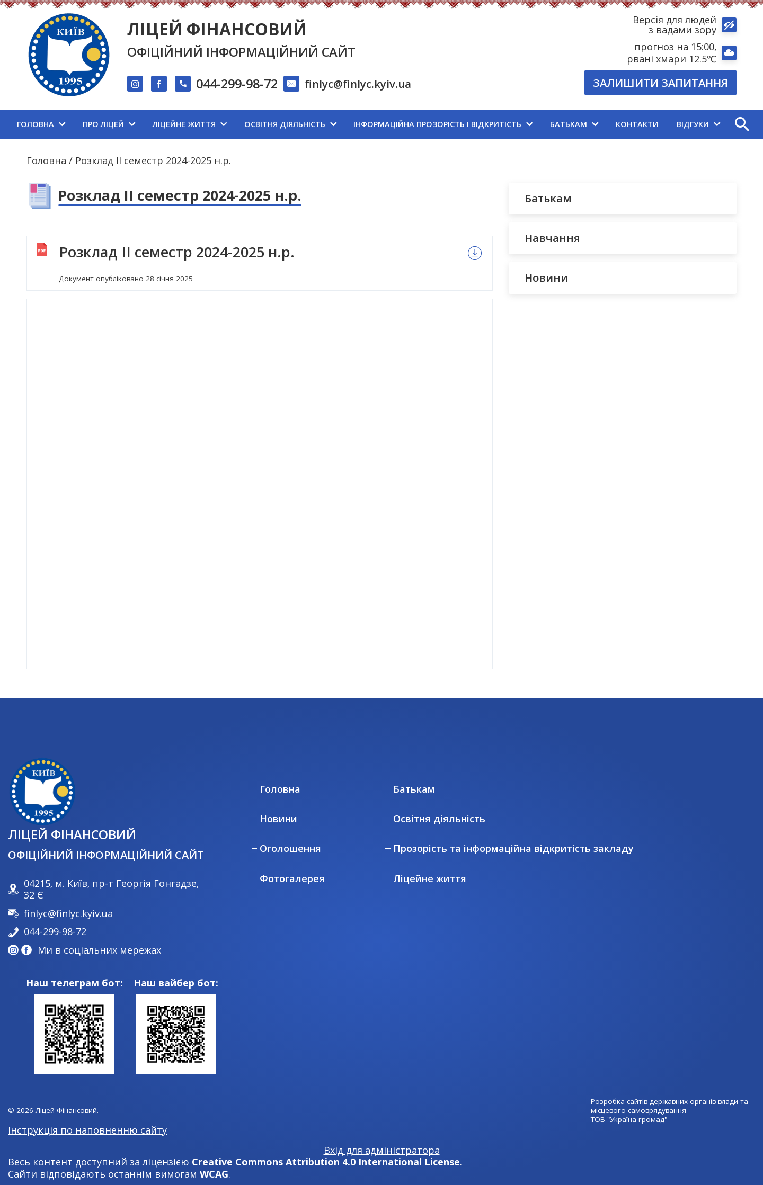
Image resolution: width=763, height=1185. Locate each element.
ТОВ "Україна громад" (629, 1119)
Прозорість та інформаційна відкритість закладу (513, 848)
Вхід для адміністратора (382, 1150)
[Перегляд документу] (259, 484)
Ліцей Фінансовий (217, 28)
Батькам (414, 789)
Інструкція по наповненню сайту (87, 1130)
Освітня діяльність (439, 819)
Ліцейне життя (429, 879)
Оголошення (290, 848)
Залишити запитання (660, 82)
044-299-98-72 (237, 84)
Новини (278, 819)
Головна (46, 160)
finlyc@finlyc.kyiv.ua (358, 83)
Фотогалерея (292, 879)
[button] (742, 124)
